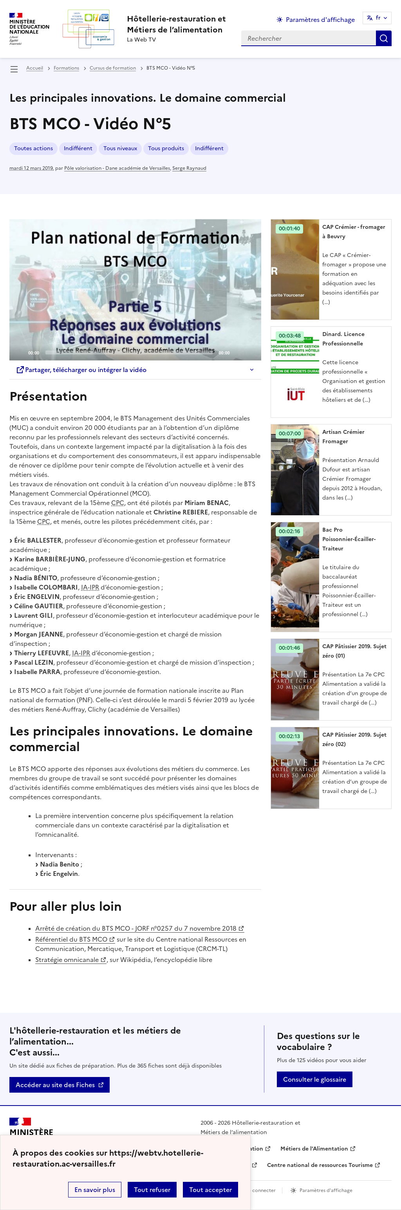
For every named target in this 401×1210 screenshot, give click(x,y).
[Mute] (238, 352)
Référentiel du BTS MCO (71, 939)
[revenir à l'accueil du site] (176, 24)
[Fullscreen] (250, 352)
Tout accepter (210, 1189)
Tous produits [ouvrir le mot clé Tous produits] (166, 148)
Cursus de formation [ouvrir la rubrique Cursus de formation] (113, 68)
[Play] (135, 290)
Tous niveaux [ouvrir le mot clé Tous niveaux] (120, 148)
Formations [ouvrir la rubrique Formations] (66, 68)
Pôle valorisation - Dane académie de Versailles (117, 168)
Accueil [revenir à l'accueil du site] (34, 68)
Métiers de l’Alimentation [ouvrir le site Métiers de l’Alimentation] (314, 1149)
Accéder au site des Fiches (55, 1085)
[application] (135, 289)
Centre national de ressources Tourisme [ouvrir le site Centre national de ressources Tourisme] (320, 1165)
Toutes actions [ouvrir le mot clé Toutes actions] (33, 148)
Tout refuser (152, 1189)
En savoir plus (94, 1189)
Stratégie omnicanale (67, 959)
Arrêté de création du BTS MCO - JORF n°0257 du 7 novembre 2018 (136, 928)
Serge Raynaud (189, 168)
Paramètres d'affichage (326, 1190)
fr (378, 18)
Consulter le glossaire (314, 1079)
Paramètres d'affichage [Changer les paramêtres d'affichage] (320, 19)
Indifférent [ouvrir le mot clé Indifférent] (78, 148)
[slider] (128, 352)
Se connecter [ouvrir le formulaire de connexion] (261, 1190)
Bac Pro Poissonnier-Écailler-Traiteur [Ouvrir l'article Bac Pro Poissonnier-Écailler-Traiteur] (349, 539)
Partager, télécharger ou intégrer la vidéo (81, 369)
